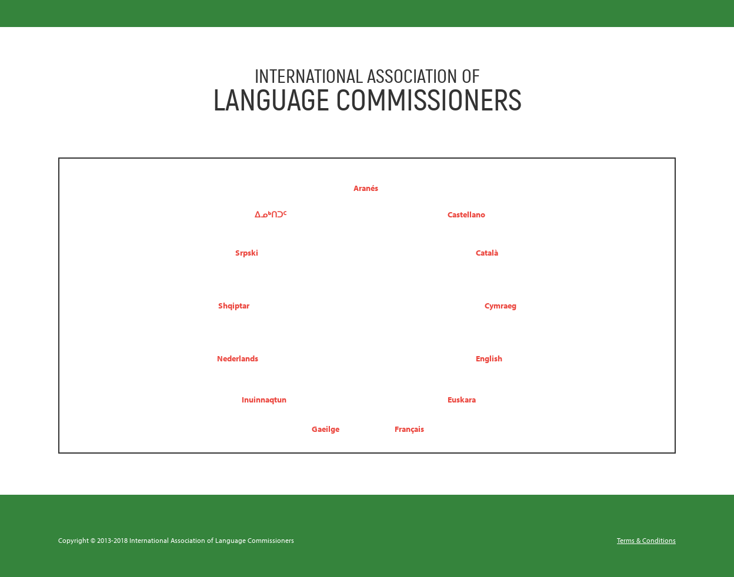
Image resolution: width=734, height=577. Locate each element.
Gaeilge (325, 428)
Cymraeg (500, 305)
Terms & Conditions (646, 540)
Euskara (462, 399)
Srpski (246, 252)
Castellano (466, 214)
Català (487, 252)
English (489, 358)
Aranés (365, 187)
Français (409, 428)
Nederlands (237, 358)
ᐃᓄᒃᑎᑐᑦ (270, 214)
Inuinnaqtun (264, 399)
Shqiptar (233, 305)
